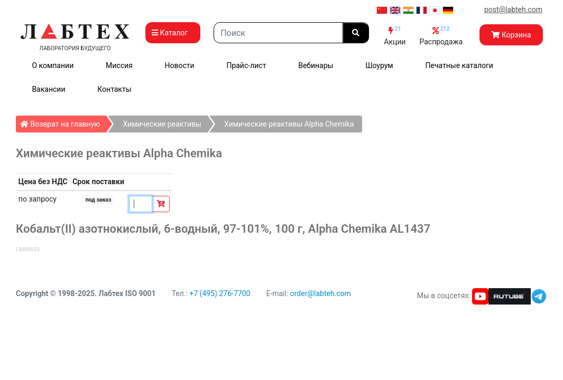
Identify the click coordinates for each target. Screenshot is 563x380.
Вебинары (315, 65)
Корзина (511, 35)
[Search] (278, 32)
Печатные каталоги (459, 65)
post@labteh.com (513, 9)
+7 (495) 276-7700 (219, 293)
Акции (394, 35)
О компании (52, 65)
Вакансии (48, 89)
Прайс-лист (246, 65)
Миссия (119, 65)
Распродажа (441, 35)
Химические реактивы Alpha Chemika (289, 124)
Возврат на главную (63, 122)
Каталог (173, 32)
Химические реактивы (162, 124)
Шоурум (379, 65)
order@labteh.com (320, 293)
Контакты (114, 89)
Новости (180, 65)
